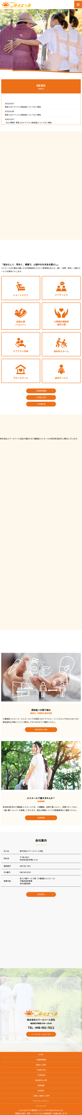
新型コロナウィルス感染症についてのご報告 (23, 114)
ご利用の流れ (41, 397)
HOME (41, 1054)
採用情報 (41, 817)
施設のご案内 (41, 1065)
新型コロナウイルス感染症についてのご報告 (23, 107)
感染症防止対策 (41, 729)
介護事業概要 (41, 390)
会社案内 (41, 894)
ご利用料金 (41, 404)
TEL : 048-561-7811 (41, 1027)
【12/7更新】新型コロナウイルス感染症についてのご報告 (28, 122)
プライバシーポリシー (41, 1101)
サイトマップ (41, 1106)
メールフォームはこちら (41, 1034)
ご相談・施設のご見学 (41, 1095)
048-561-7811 (25, 866)
